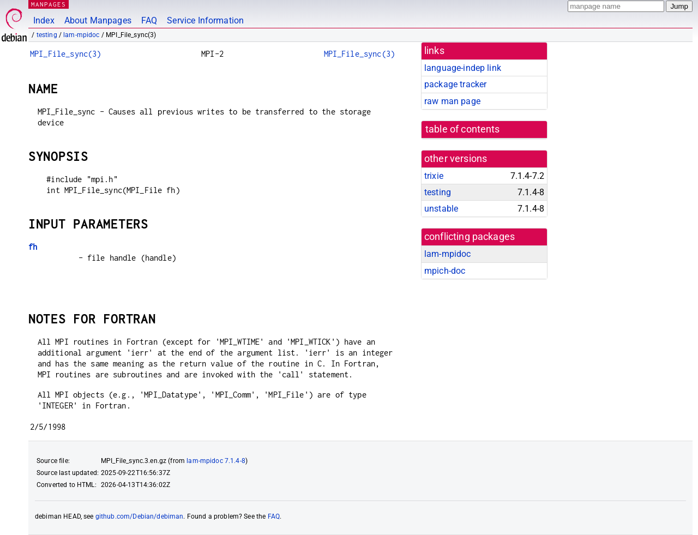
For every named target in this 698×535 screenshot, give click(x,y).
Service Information (205, 20)
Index (44, 20)
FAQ (149, 20)
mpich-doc (444, 271)
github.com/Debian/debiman (139, 516)
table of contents (462, 129)
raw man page (452, 101)
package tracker (455, 84)
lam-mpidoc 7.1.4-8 (215, 461)
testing (47, 35)
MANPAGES (48, 4)
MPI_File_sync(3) (65, 53)
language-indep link (462, 68)
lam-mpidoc (81, 35)
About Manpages (97, 20)
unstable (441, 208)
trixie (433, 176)
